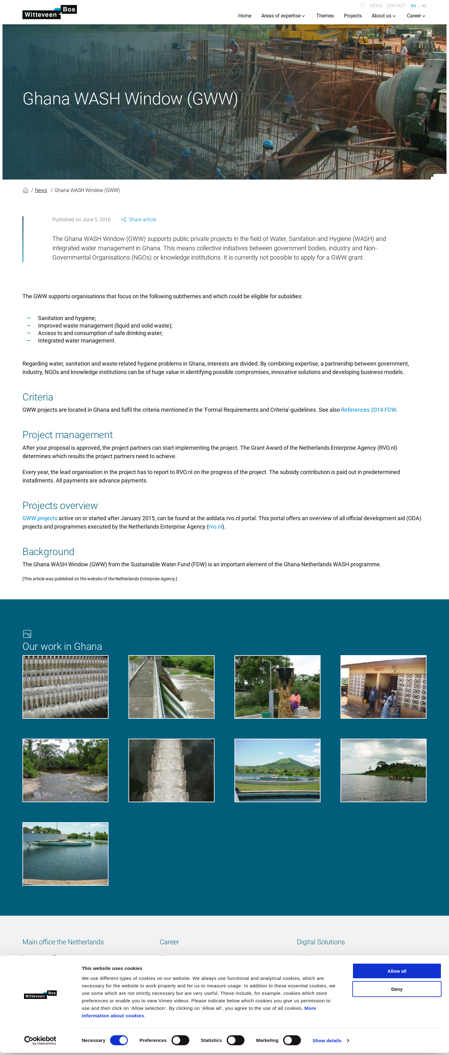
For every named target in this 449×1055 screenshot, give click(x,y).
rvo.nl (215, 527)
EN (413, 5)
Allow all (397, 973)
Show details (327, 1042)
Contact (396, 5)
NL (424, 5)
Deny (397, 991)
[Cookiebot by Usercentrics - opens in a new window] (40, 1043)
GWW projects (39, 519)
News (376, 5)
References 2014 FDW (368, 410)
